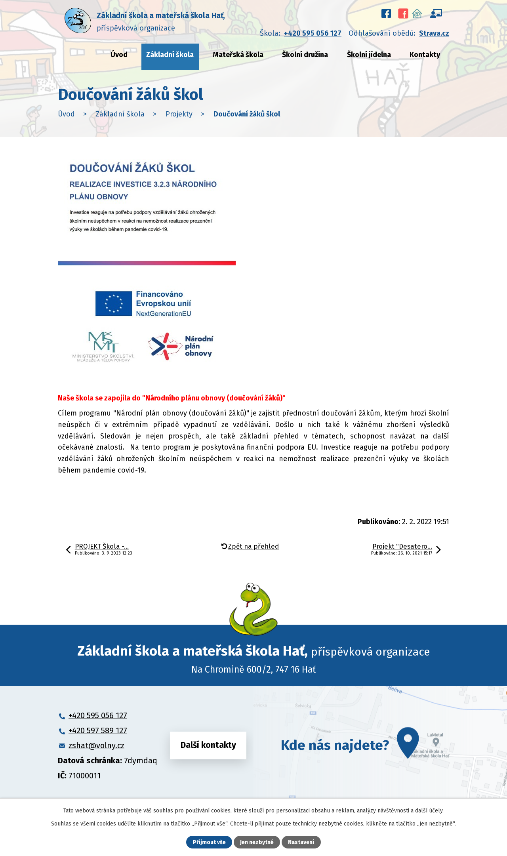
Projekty (179, 114)
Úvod (119, 54)
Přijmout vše (209, 842)
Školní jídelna (369, 54)
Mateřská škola (238, 54)
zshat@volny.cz (96, 745)
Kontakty (425, 54)
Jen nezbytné (257, 842)
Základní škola (170, 54)
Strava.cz (434, 33)
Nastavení (301, 842)
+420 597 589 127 (98, 730)
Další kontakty (208, 745)
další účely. (429, 810)
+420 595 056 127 (312, 33)
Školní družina (305, 54)
